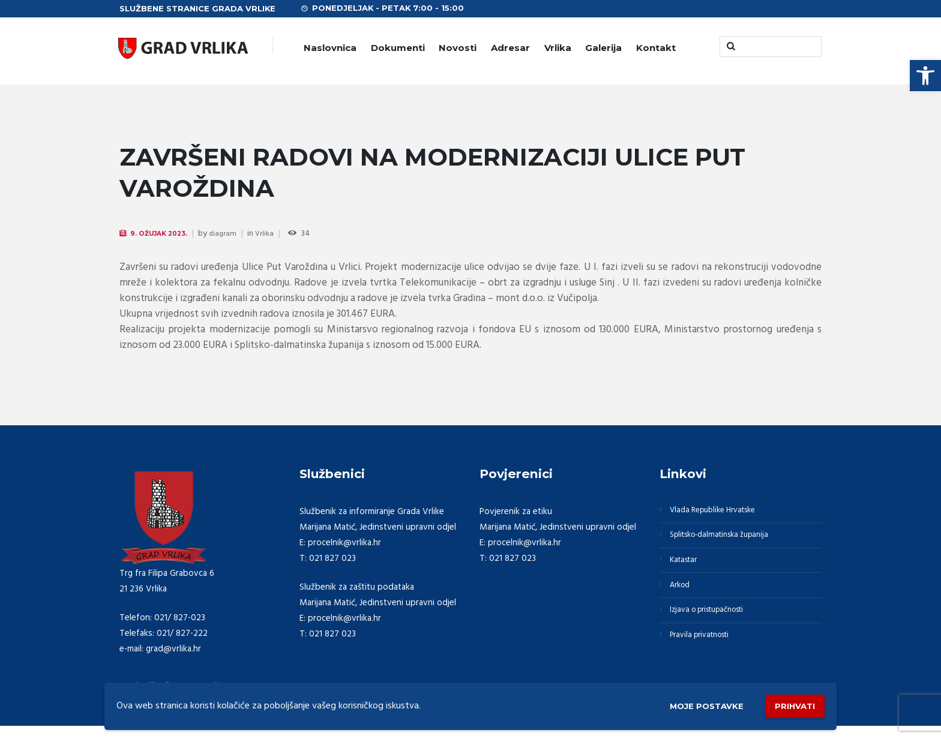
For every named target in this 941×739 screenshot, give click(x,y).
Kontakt (656, 47)
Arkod (684, 598)
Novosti (458, 47)
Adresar (510, 47)
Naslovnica (330, 47)
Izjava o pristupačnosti (715, 627)
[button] (925, 75)
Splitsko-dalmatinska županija (728, 541)
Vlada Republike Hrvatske (721, 512)
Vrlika (557, 47)
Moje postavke (688, 704)
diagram (232, 234)
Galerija (603, 47)
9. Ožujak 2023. (164, 233)
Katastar (687, 570)
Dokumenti (398, 47)
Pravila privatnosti (706, 656)
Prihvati (789, 703)
